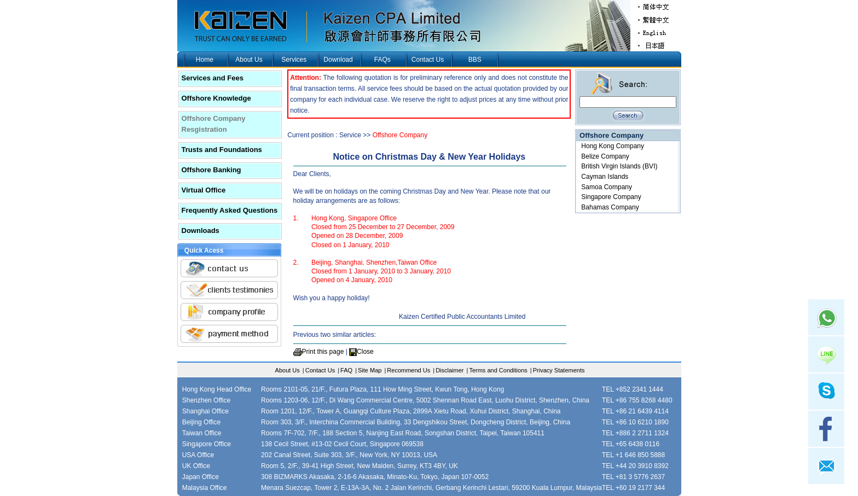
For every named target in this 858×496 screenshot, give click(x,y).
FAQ (346, 370)
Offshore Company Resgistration (214, 123)
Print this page (323, 351)
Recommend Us (408, 370)
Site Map (369, 370)
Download (337, 59)
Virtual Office (204, 190)
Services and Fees (213, 78)
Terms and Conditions (498, 370)
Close (365, 351)
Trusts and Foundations (222, 149)
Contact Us (427, 59)
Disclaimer (449, 370)
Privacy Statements (559, 370)
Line (826, 354)
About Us (248, 59)
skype (826, 392)
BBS (475, 59)
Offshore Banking (211, 170)
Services (293, 59)
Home (204, 59)
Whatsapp (826, 317)
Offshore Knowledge (216, 98)
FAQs (382, 59)
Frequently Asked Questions (230, 210)
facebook (826, 429)
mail (826, 466)
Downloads (200, 230)
